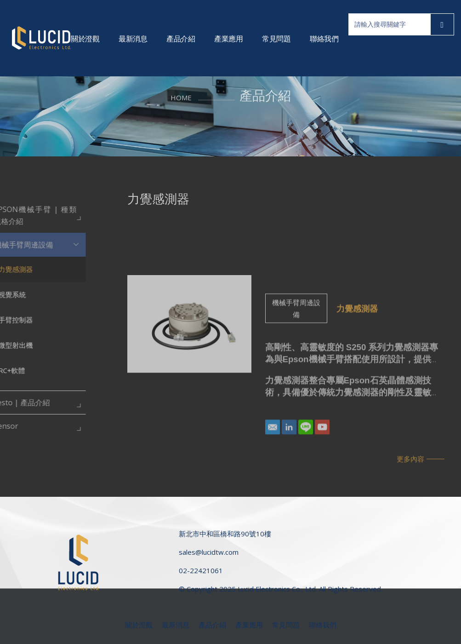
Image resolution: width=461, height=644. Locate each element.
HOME (181, 87)
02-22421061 (201, 570)
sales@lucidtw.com (209, 552)
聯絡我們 (324, 39)
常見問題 (276, 39)
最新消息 (133, 39)
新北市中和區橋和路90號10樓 (225, 533)
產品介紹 (180, 39)
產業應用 (228, 39)
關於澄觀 (85, 39)
